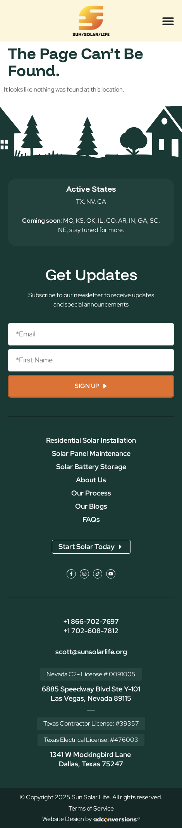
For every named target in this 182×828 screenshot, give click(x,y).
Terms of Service (91, 808)
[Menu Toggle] (168, 21)
